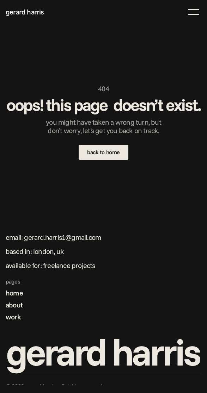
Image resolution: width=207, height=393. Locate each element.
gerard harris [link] (25, 11)
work (13, 316)
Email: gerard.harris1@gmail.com (53, 237)
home (14, 292)
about (14, 304)
